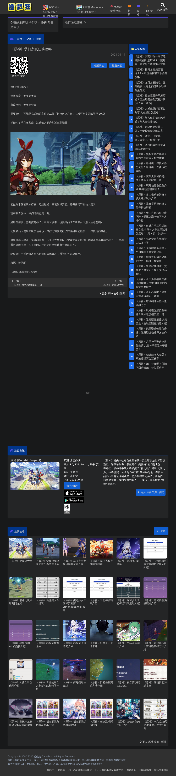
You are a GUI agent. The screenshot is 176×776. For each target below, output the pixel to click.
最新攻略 (19, 531)
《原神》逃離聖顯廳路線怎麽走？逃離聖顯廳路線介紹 (151, 321)
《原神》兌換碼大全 (97, 282)
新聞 (129, 9)
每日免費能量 (50, 16)
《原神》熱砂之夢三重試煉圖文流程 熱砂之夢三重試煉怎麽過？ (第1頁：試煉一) (151, 229)
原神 (38, 39)
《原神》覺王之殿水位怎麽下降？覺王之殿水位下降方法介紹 (151, 216)
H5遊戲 (149, 9)
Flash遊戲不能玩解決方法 (109, 770)
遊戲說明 (131, 770)
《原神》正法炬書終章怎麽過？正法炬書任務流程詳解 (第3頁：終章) (150, 99)
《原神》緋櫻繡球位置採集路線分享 (151, 303)
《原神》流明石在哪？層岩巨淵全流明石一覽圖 (151, 294)
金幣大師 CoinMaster (51, 9)
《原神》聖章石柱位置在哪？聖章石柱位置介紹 (149, 137)
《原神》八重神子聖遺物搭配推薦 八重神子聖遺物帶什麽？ (151, 345)
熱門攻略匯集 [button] (75, 22)
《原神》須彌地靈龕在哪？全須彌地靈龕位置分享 (151, 249)
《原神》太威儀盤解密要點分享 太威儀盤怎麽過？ (150, 110)
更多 (161, 531)
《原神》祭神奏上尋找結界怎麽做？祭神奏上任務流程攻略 (151, 167)
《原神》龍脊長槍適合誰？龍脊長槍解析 (151, 205)
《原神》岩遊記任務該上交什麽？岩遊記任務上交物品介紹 (151, 269)
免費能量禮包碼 (116, 8)
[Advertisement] (88, 419)
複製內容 (117, 65)
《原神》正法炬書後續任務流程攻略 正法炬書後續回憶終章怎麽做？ (151, 283)
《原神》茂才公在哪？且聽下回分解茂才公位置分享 (151, 365)
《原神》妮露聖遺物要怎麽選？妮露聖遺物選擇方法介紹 (151, 332)
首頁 (19, 39)
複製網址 (99, 65)
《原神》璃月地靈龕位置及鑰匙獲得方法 (150, 147)
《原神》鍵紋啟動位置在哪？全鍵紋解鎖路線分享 (149, 128)
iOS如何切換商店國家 (80, 770)
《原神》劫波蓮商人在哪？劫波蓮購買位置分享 (151, 356)
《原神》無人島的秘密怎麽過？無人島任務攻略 (150, 119)
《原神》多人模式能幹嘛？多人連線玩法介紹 (151, 196)
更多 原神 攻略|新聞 (112, 293)
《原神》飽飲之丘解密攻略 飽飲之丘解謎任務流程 (151, 259)
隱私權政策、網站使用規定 (154, 770)
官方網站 (72, 486)
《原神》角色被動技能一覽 (38, 282)
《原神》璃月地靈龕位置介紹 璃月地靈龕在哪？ (151, 187)
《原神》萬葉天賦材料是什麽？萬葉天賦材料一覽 (151, 178)
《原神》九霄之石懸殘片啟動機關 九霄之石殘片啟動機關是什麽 (150, 86)
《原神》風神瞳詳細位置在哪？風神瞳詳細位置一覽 (151, 312)
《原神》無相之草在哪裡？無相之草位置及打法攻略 (151, 156)
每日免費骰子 (88, 12)
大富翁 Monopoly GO (89, 9)
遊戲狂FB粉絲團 (56, 770)
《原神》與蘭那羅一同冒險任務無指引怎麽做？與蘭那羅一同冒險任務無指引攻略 (150, 60)
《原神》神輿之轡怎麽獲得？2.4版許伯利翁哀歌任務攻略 (151, 73)
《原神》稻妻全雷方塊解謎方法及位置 (151, 240)
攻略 (138, 9)
